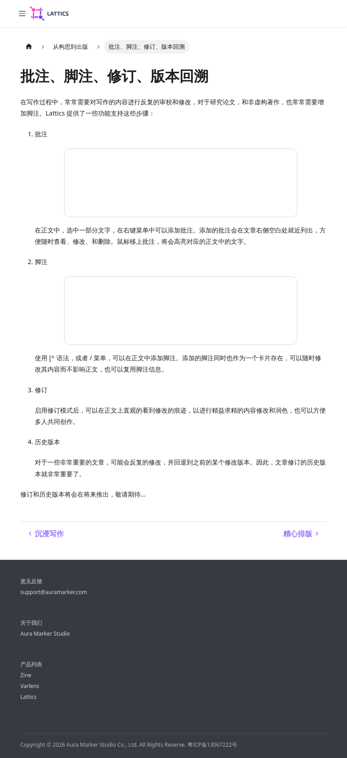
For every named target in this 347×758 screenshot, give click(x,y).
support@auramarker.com (53, 592)
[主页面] (29, 47)
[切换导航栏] (22, 13)
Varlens (29, 686)
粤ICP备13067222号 (212, 745)
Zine (25, 675)
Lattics (28, 697)
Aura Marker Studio (45, 633)
